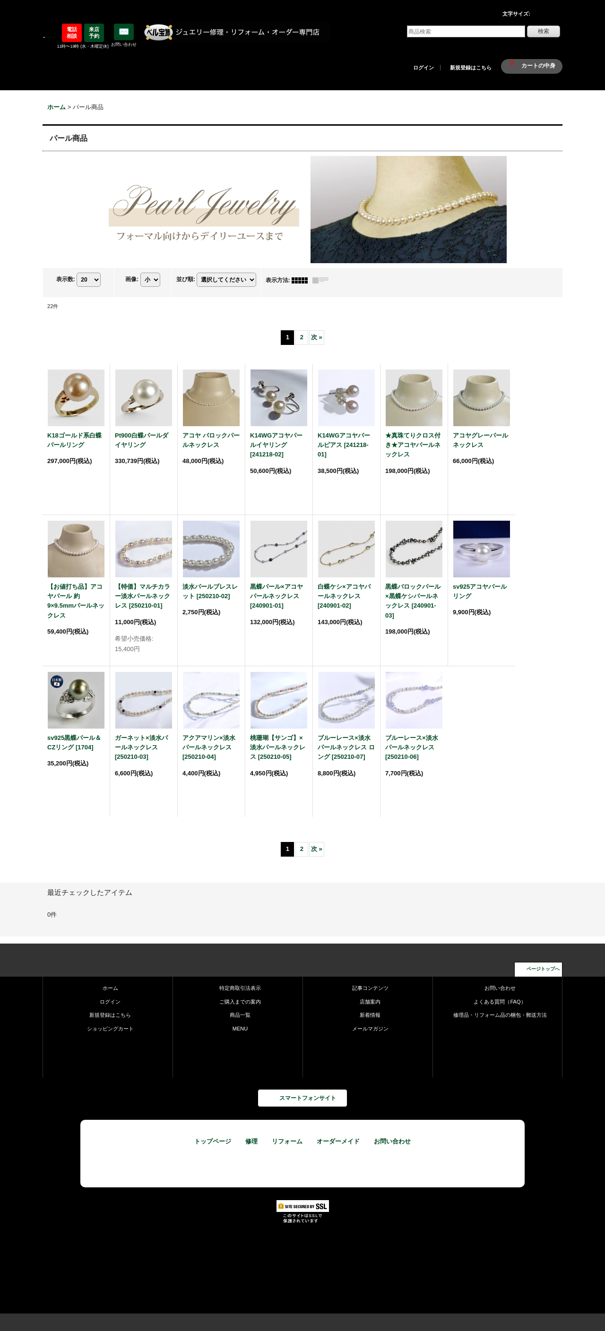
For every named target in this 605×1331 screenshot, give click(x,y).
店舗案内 (370, 1002)
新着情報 (370, 1015)
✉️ (124, 31)
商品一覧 (240, 1015)
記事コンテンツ (370, 988)
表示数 (65, 279)
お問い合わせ (500, 988)
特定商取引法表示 (240, 988)
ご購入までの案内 (240, 1002)
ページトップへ (543, 968)
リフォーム (287, 1141)
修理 (251, 1141)
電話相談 (72, 32)
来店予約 (94, 32)
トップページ (212, 1141)
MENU (240, 1028)
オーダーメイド (338, 1141)
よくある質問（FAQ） (500, 1002)
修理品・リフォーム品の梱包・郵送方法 (500, 1015)
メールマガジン (370, 1028)
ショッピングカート (110, 1028)
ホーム (110, 988)
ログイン (423, 67)
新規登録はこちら (471, 67)
